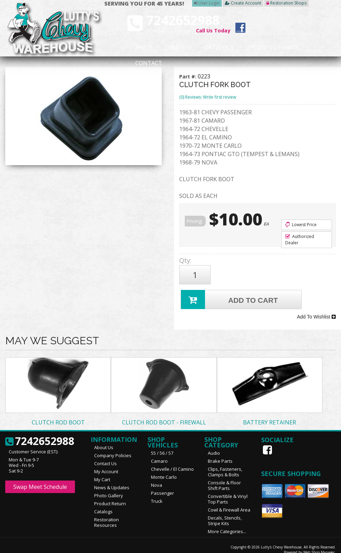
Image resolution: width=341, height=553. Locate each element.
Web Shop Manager (319, 545)
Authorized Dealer (299, 239)
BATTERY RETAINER (269, 415)
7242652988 (39, 434)
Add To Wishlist (316, 311)
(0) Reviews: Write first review (207, 97)
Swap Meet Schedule (40, 479)
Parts (139, 48)
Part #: (188, 76)
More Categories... (227, 524)
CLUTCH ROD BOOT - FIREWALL (164, 415)
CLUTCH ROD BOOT (58, 415)
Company (168, 48)
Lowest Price (301, 225)
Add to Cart (230, 295)
